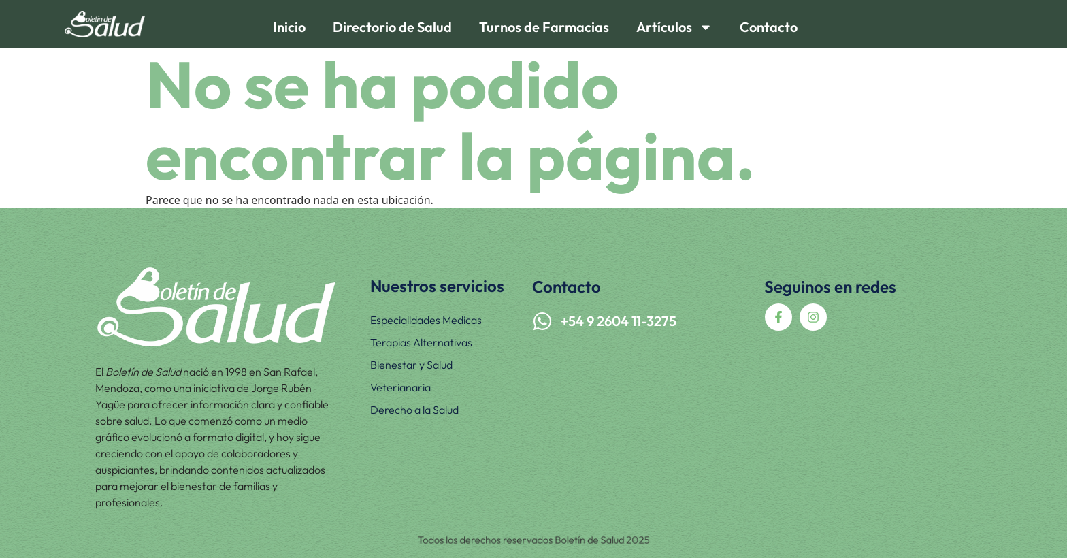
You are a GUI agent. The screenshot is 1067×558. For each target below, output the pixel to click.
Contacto (769, 26)
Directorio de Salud (392, 26)
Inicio (289, 26)
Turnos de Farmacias (544, 26)
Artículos (674, 27)
